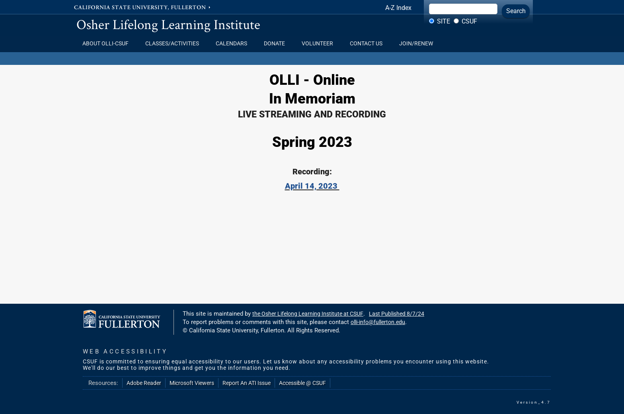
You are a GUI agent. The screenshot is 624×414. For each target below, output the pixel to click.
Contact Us (368, 43)
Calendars (234, 43)
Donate (277, 43)
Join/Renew (416, 43)
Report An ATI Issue (246, 383)
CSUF (469, 21)
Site (443, 21)
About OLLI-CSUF (107, 43)
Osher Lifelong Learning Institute (168, 24)
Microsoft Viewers (192, 383)
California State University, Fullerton (143, 7)
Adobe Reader (144, 383)
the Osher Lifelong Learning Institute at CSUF (307, 313)
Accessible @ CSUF (302, 383)
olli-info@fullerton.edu (378, 322)
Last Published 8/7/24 (396, 313)
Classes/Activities (174, 43)
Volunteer (320, 43)
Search (516, 11)
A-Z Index (398, 8)
